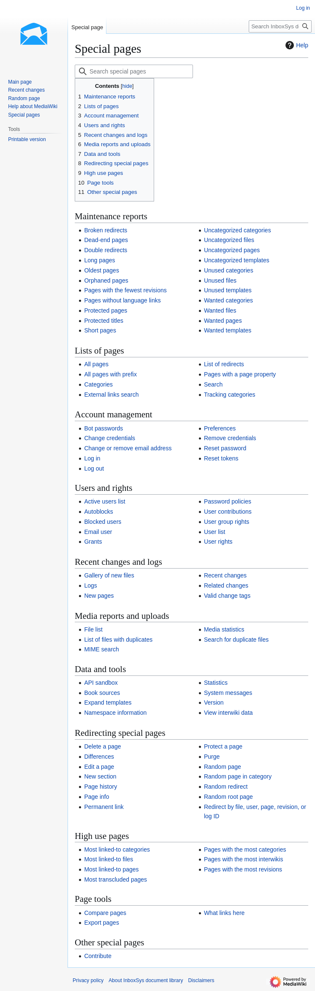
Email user (98, 531)
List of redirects (224, 364)
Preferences (220, 428)
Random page (222, 766)
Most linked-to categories (117, 849)
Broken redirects (105, 230)
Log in (92, 458)
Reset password (225, 448)
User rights (218, 541)
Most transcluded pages (115, 879)
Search (213, 384)
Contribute (97, 956)
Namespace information (115, 712)
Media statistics (224, 629)
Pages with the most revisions (243, 869)
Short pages (100, 330)
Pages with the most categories (245, 849)
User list (214, 531)
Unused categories (228, 270)
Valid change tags (227, 595)
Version (214, 702)
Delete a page (102, 746)
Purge (212, 756)
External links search (111, 394)
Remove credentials (230, 438)
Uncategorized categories (237, 230)
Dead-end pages (106, 240)
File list (93, 629)
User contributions (228, 511)
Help (295, 45)
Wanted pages (223, 320)
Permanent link (103, 806)
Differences (99, 756)
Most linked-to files (108, 859)
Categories (98, 384)
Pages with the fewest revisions (125, 290)
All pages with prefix (110, 374)
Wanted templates (227, 330)
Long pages (99, 260)
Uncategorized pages (232, 250)
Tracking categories (229, 394)
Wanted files (220, 310)
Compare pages (105, 912)
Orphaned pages (106, 280)
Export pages (101, 922)
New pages (99, 595)
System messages (228, 692)
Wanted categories (228, 300)
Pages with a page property (240, 374)
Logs (90, 585)
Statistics (216, 682)
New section (100, 776)
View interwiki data (228, 712)
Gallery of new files (109, 575)
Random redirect (226, 786)
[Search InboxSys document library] (280, 26)
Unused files (220, 280)
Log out (94, 468)
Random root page (228, 796)
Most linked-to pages (111, 869)
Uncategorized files (229, 240)
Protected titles (103, 320)
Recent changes (225, 575)
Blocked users (102, 521)
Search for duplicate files (236, 639)
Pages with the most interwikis (243, 859)
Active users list (104, 501)
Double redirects (105, 250)
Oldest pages (101, 270)
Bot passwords (103, 428)
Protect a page (223, 746)
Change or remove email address (127, 448)
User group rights (226, 521)
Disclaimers (201, 980)
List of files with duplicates (118, 639)
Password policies (227, 501)
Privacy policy (88, 980)
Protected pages (105, 310)
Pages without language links (122, 300)
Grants (93, 541)
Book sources (102, 692)
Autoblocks (98, 511)
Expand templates (107, 702)
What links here (224, 912)
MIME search (101, 649)
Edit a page (99, 766)
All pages (96, 364)
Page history (100, 786)
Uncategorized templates (236, 260)
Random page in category (238, 776)
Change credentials (109, 438)
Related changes (226, 585)
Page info (96, 796)
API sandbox (100, 682)
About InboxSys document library (146, 980)
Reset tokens (221, 458)
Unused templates (228, 290)
